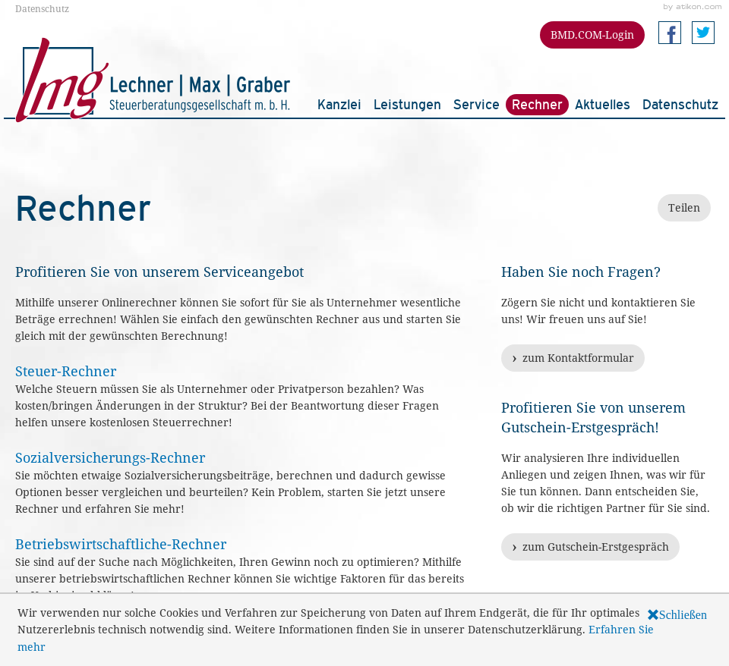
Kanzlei (339, 104)
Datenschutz (42, 8)
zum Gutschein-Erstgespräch (595, 546)
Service (476, 104)
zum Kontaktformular (578, 357)
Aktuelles (602, 104)
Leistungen (407, 104)
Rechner (537, 104)
